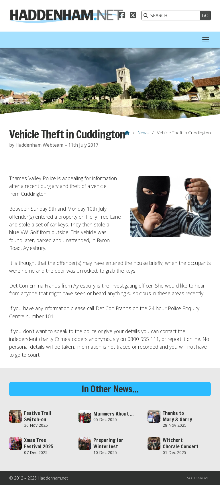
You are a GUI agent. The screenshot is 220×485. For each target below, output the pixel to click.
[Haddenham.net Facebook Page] (122, 16)
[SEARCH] (172, 15)
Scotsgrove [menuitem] (198, 478)
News (143, 132)
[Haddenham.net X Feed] (133, 16)
